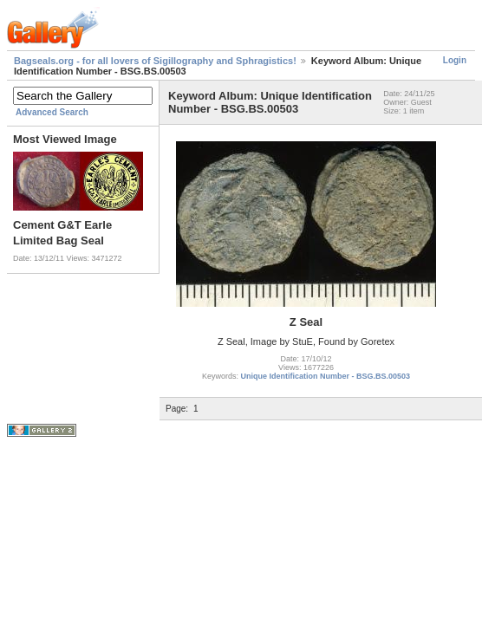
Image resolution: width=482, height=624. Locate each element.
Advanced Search (52, 112)
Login (454, 60)
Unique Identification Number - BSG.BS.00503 (325, 376)
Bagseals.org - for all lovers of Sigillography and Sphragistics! (155, 60)
